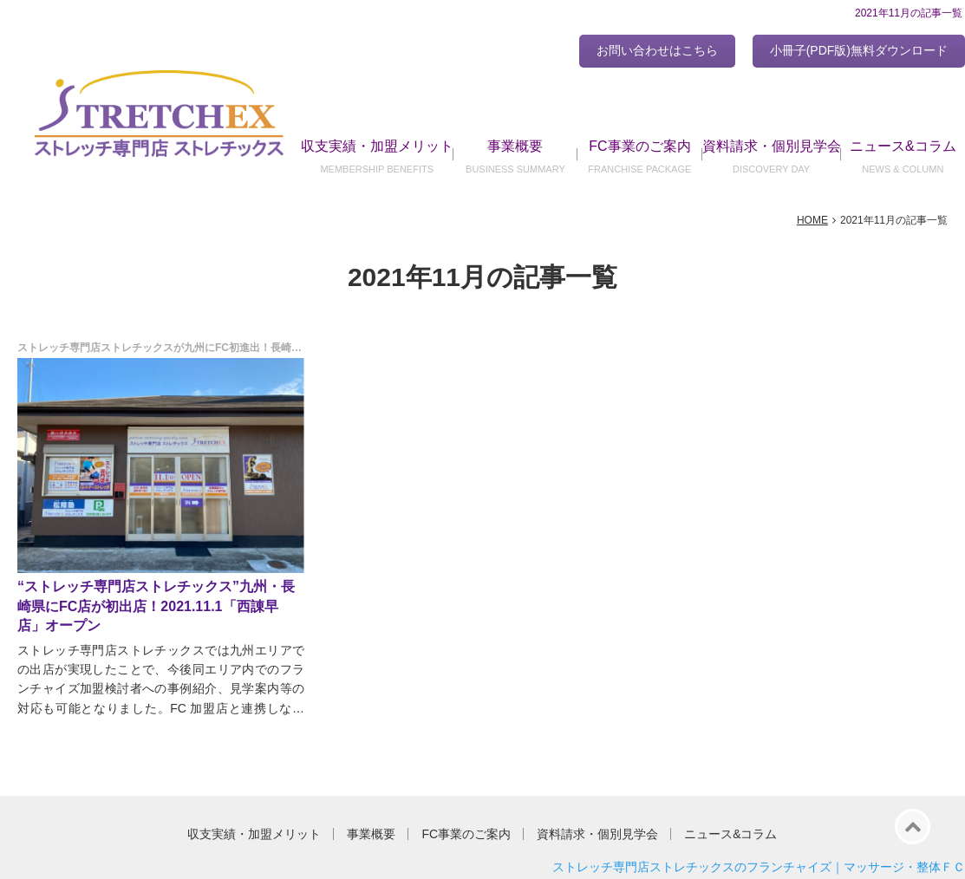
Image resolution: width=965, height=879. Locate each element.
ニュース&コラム (903, 146)
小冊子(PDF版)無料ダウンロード (859, 50)
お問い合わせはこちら (657, 50)
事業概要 (515, 146)
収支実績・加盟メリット (377, 146)
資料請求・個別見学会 (771, 146)
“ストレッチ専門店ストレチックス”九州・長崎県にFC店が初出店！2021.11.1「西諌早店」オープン (156, 606)
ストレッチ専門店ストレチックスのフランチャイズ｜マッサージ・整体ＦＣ (758, 867)
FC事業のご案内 (639, 146)
